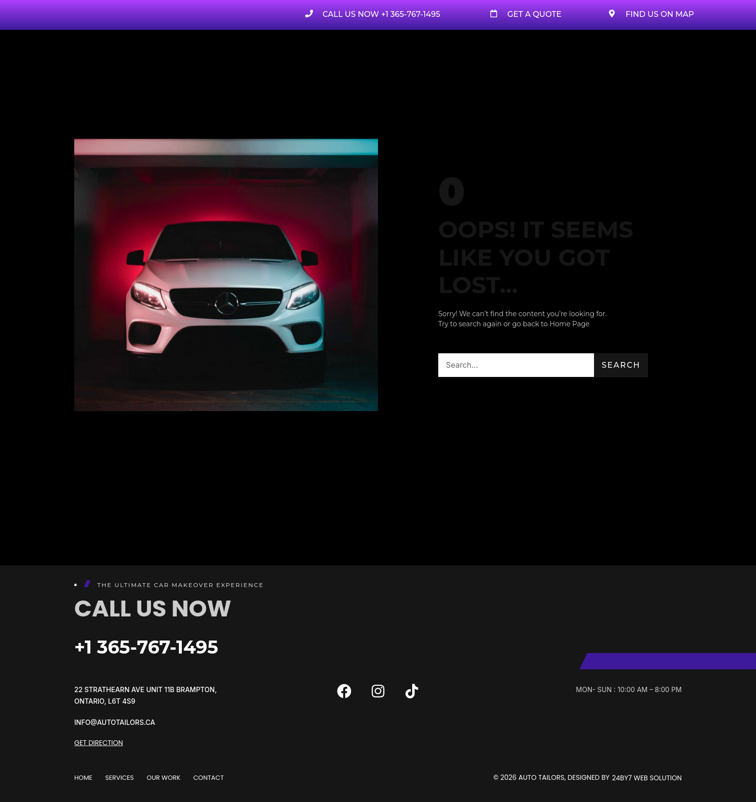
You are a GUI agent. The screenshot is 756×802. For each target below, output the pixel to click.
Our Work (171, 777)
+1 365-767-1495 (166, 645)
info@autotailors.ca (114, 722)
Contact (219, 777)
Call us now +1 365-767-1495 (381, 14)
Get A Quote (534, 14)
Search (621, 365)
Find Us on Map (659, 14)
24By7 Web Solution (647, 777)
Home (84, 777)
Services (123, 777)
